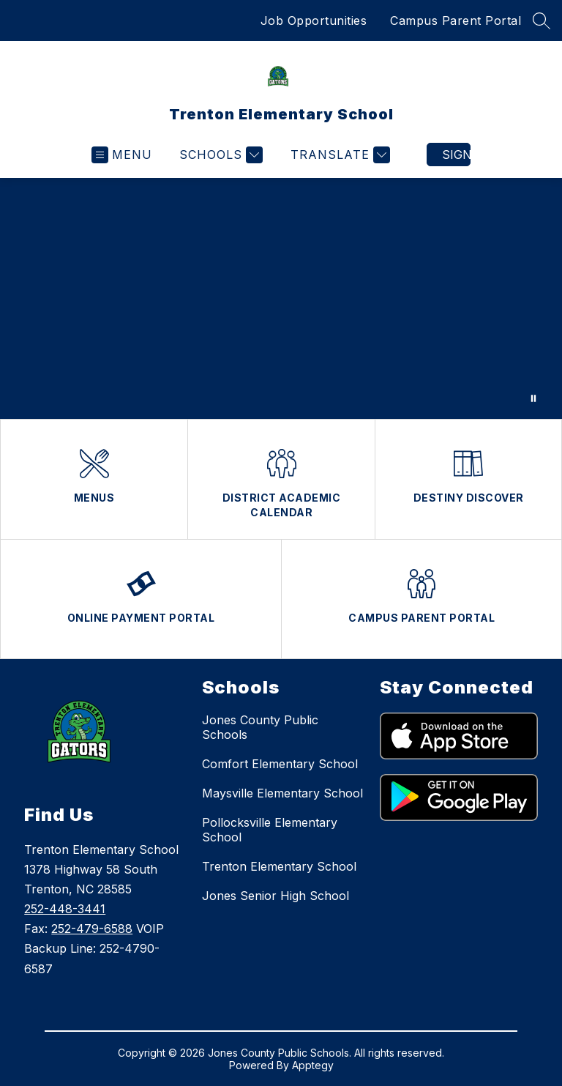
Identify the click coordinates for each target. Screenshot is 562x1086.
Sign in (456, 154)
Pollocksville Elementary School (269, 829)
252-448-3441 (64, 908)
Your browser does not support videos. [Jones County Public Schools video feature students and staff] (281, 298)
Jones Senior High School (275, 895)
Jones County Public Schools (260, 727)
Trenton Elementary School (279, 866)
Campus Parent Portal (455, 20)
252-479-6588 (91, 928)
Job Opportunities (314, 20)
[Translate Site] (338, 155)
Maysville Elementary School (282, 793)
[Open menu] (121, 155)
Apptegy (313, 1065)
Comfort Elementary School (280, 763)
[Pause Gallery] (533, 398)
